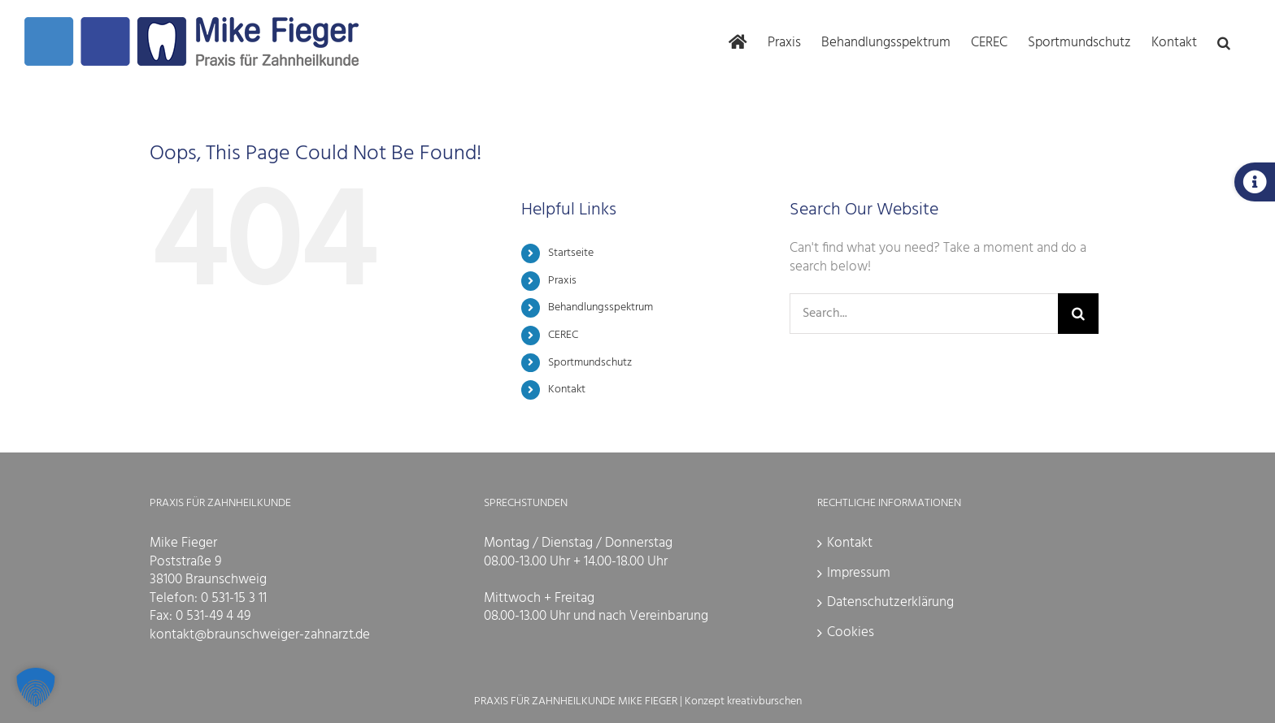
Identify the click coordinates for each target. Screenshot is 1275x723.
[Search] (1078, 313)
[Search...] (924, 313)
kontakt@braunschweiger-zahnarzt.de (260, 635)
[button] (1223, 41)
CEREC (563, 335)
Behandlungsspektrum (600, 307)
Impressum (858, 573)
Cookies (850, 632)
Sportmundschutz (590, 362)
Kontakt (566, 389)
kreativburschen (764, 701)
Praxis (562, 280)
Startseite (571, 253)
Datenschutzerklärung (890, 602)
